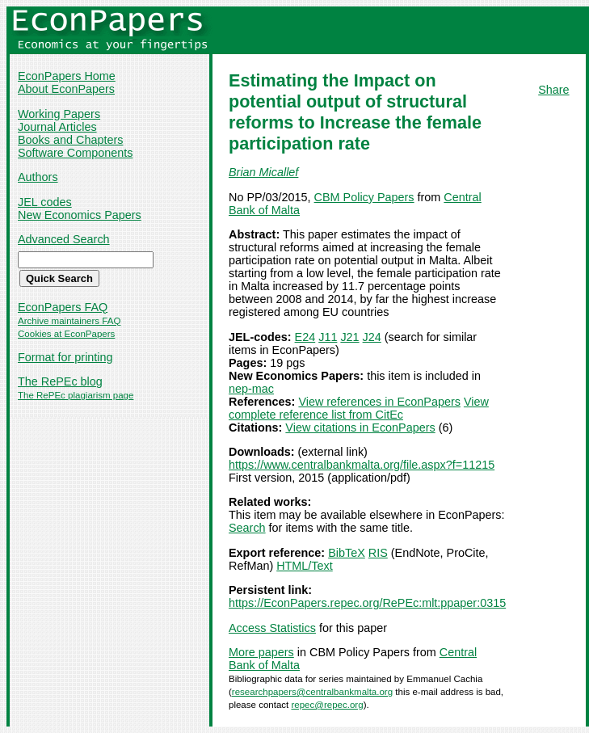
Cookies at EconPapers (66, 334)
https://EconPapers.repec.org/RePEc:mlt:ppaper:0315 (367, 602)
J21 (349, 337)
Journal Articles (57, 126)
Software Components (75, 152)
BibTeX (346, 552)
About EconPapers (66, 88)
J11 (327, 337)
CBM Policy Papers (364, 197)
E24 (305, 337)
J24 (372, 337)
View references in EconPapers (379, 401)
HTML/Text (304, 565)
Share (553, 89)
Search (247, 527)
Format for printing (65, 357)
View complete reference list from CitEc (359, 408)
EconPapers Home (67, 76)
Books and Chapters (70, 139)
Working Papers (59, 113)
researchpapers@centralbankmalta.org (312, 692)
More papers (261, 652)
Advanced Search (64, 239)
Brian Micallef (263, 172)
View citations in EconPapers (360, 427)
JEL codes (45, 202)
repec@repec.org (327, 705)
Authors (38, 177)
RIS (378, 552)
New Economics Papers (79, 215)
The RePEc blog (60, 381)
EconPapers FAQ (62, 307)
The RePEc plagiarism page (75, 395)
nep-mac (251, 388)
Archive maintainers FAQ (69, 321)
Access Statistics (272, 627)
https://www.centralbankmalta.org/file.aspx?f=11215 (361, 464)
